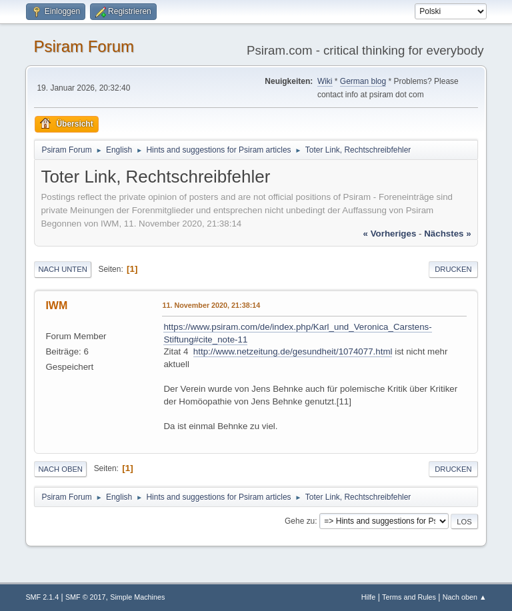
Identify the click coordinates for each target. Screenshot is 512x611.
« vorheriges (390, 234)
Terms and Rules (409, 597)
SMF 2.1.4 (42, 597)
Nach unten (62, 269)
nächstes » (447, 234)
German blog (363, 81)
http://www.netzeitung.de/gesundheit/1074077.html (293, 351)
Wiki (325, 81)
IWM (56, 305)
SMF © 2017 (85, 597)
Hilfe (368, 597)
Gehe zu (300, 521)
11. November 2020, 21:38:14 (211, 305)
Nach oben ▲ (465, 597)
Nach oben (60, 469)
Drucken (453, 269)
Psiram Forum (83, 46)
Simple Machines (137, 597)
